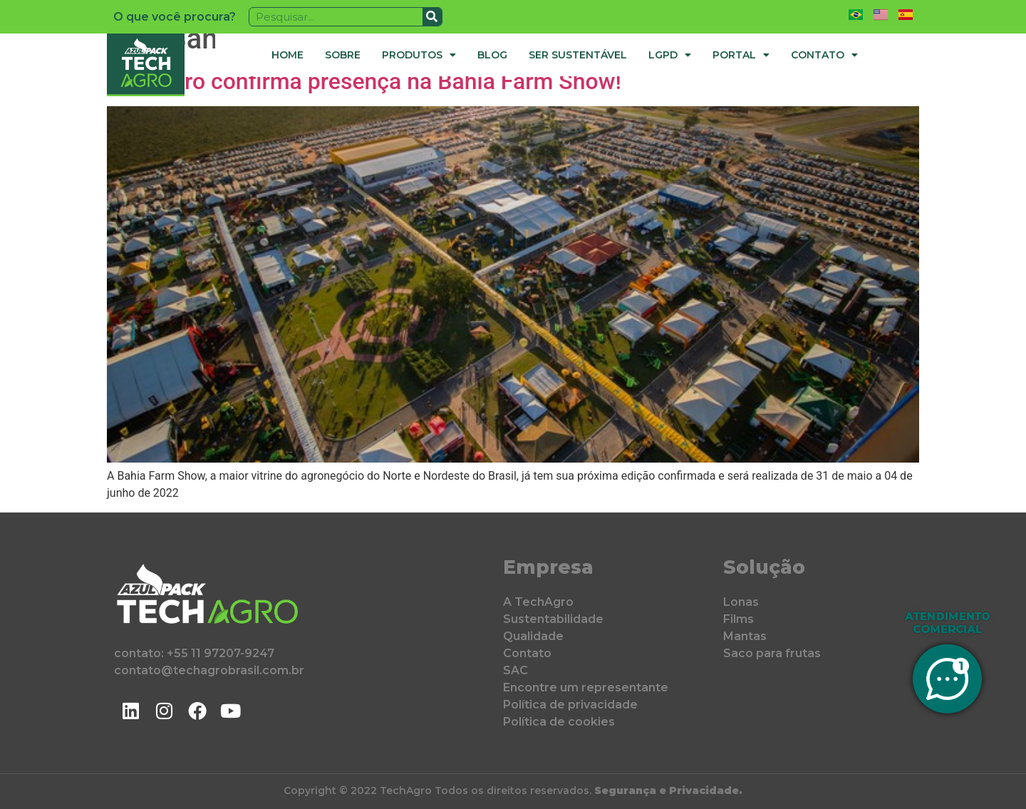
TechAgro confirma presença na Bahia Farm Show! (364, 81)
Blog (492, 54)
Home (287, 54)
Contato (824, 55)
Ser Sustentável (578, 54)
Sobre (343, 54)
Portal (741, 55)
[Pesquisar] (432, 17)
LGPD (669, 55)
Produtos (419, 55)
